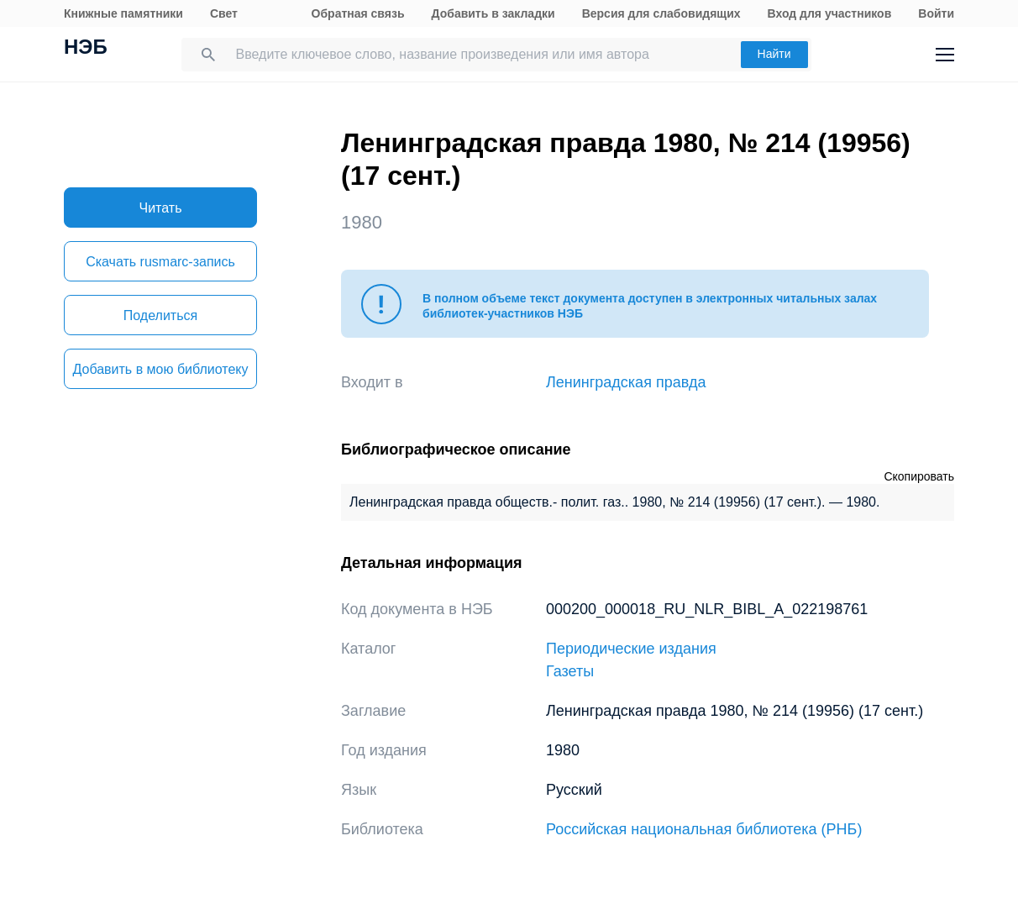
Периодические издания (631, 648)
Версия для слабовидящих (661, 13)
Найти (774, 53)
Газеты (570, 671)
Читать (160, 208)
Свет (224, 13)
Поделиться (160, 315)
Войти (936, 13)
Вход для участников (830, 13)
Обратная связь (358, 13)
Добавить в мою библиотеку (160, 369)
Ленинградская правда (626, 382)
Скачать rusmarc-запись (160, 262)
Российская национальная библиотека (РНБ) (704, 829)
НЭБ (86, 48)
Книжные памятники (123, 13)
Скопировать (919, 476)
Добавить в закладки (493, 13)
